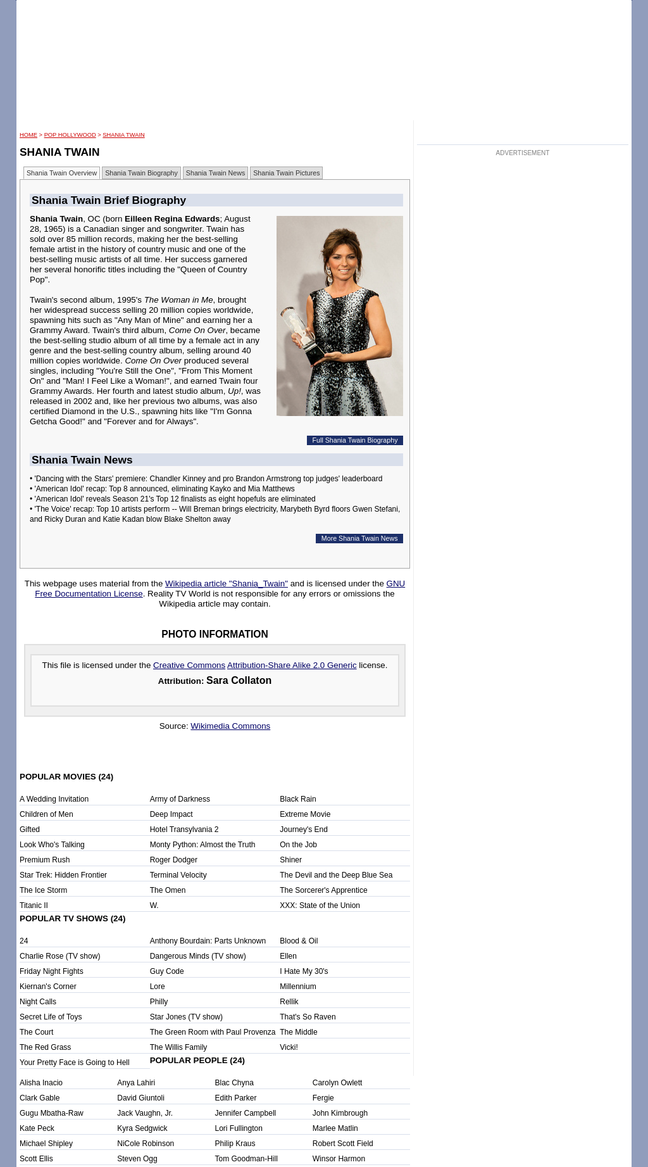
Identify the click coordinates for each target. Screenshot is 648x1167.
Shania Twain (123, 135)
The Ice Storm (43, 890)
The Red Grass (45, 1047)
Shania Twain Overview (62, 173)
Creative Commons (189, 665)
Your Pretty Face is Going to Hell (75, 1062)
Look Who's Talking (52, 844)
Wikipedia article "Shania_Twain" (226, 583)
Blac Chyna (234, 1082)
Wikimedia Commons (230, 726)
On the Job (298, 844)
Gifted (30, 829)
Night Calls (38, 1001)
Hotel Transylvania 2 (184, 829)
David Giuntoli (141, 1098)
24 (24, 941)
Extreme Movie (305, 814)
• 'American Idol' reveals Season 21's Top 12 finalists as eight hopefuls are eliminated (173, 499)
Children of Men (46, 814)
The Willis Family (179, 1047)
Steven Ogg (137, 1158)
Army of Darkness (180, 799)
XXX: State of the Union (320, 905)
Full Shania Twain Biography (355, 440)
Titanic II (34, 905)
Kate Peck (37, 1128)
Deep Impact (171, 814)
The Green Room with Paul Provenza (213, 1032)
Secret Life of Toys (51, 1016)
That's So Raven (307, 1016)
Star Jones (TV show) (186, 1016)
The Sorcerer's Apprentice (323, 890)
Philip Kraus (235, 1143)
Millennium (298, 986)
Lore (157, 986)
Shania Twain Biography (141, 173)
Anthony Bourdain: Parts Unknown (208, 941)
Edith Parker (236, 1098)
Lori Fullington (239, 1128)
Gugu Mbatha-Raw (52, 1113)
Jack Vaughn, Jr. (145, 1113)
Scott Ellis (36, 1158)
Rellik (289, 1001)
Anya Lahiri (136, 1082)
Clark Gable (39, 1098)
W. (154, 905)
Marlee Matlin (335, 1128)
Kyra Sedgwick (142, 1128)
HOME (28, 135)
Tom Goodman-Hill (246, 1158)
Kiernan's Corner (48, 986)
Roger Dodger (173, 859)
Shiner (291, 859)
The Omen (168, 890)
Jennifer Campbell (246, 1113)
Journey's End (304, 829)
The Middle (298, 1032)
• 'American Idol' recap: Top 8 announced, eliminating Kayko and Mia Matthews (162, 488)
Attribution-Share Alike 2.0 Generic (291, 665)
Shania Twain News (215, 173)
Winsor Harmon (339, 1158)
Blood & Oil (299, 941)
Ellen (288, 956)
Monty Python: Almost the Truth (203, 844)
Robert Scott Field (343, 1143)
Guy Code (167, 971)
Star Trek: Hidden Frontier (63, 875)
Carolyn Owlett (338, 1082)
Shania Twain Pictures (286, 173)
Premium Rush (45, 859)
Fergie (323, 1098)
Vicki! (288, 1047)
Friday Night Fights (52, 971)
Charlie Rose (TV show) (60, 956)
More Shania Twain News (359, 538)
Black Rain (298, 799)
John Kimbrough (340, 1113)
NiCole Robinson (145, 1143)
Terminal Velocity (178, 875)
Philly (159, 1001)
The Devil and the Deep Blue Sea (336, 875)
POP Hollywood (70, 135)
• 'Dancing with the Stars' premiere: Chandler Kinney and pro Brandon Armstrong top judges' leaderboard (206, 478)
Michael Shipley (46, 1143)
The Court (36, 1032)
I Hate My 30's (304, 971)
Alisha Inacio (41, 1082)
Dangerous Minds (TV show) (198, 956)
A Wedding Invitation (54, 799)
